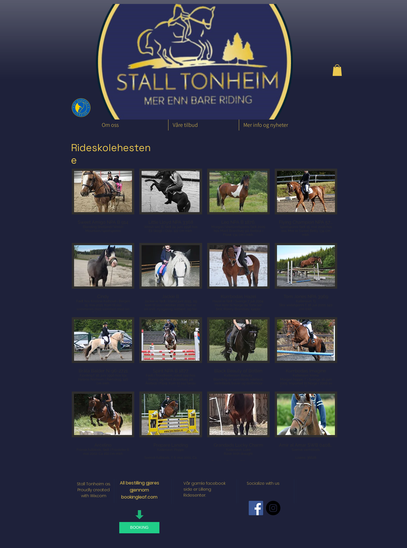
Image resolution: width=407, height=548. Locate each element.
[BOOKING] (139, 527)
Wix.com (98, 496)
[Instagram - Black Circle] (273, 508)
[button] (337, 70)
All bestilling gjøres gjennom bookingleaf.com (139, 490)
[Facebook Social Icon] (256, 508)
